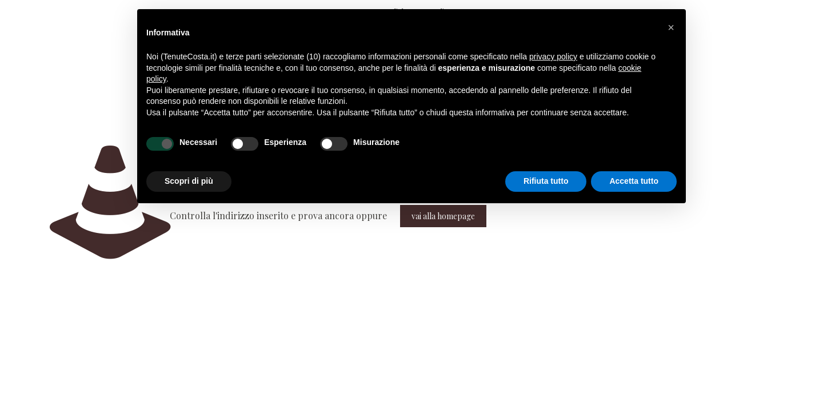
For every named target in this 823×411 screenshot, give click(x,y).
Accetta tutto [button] (633, 181)
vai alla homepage (443, 216)
